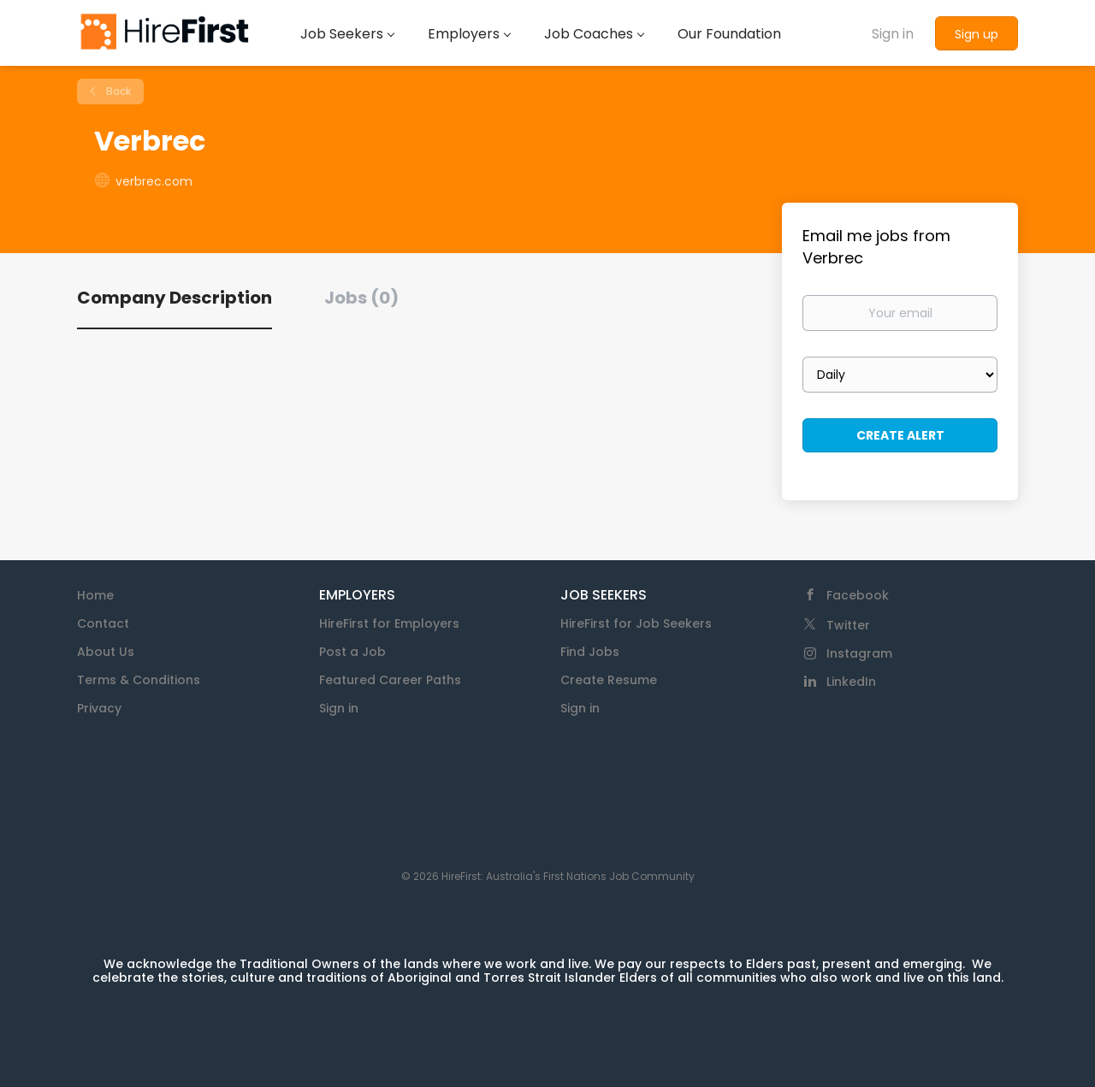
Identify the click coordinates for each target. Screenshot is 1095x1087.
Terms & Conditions (138, 679)
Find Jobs (589, 651)
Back (117, 91)
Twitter (848, 625)
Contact (103, 623)
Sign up (976, 34)
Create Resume (608, 679)
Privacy (99, 708)
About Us (105, 651)
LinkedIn (851, 681)
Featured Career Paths (390, 679)
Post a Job (352, 651)
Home (95, 595)
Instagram (859, 653)
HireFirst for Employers (389, 623)
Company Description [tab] (174, 298)
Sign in (893, 34)
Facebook (857, 595)
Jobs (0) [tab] (361, 298)
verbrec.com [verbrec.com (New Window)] (153, 181)
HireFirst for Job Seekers (636, 623)
